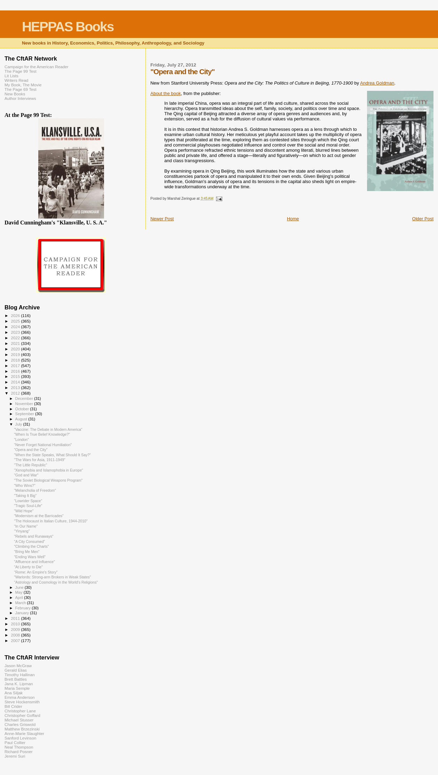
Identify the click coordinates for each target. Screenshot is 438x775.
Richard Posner (19, 751)
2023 (16, 332)
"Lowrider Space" (28, 501)
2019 (16, 354)
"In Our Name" (26, 526)
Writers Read (16, 80)
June (20, 587)
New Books (15, 94)
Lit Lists (11, 75)
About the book (165, 93)
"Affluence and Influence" (34, 562)
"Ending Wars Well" (30, 557)
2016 (16, 371)
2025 (16, 321)
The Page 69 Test (21, 89)
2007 (16, 640)
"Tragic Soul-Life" (28, 506)
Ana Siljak (14, 692)
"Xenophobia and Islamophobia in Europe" (48, 470)
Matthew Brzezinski (22, 729)
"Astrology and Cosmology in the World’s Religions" (56, 582)
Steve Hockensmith (22, 701)
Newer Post (162, 218)
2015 (16, 376)
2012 (16, 393)
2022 (16, 337)
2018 (16, 360)
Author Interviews (20, 98)
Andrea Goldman (377, 83)
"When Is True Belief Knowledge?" (42, 434)
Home (293, 218)
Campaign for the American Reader (37, 66)
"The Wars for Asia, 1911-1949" (39, 460)
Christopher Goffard (22, 715)
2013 (16, 387)
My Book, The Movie (23, 84)
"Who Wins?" (24, 485)
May (19, 592)
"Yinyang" (22, 531)
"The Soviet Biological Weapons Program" (48, 480)
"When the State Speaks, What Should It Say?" (52, 455)
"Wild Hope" (23, 511)
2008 (16, 635)
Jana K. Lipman (19, 683)
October (22, 409)
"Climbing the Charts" (31, 546)
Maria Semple (17, 688)
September (25, 414)
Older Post (422, 218)
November (24, 404)
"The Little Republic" (30, 465)
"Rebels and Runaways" (33, 536)
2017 (16, 365)
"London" (21, 439)
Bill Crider (13, 706)
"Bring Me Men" (26, 551)
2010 (16, 624)
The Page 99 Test (21, 71)
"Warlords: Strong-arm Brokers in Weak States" (52, 577)
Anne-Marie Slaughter (24, 733)
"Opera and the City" (30, 450)
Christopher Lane (20, 711)
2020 (16, 349)
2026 (16, 315)
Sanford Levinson (20, 738)
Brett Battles (16, 679)
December (24, 398)
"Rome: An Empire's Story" (35, 572)
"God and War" (26, 475)
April (19, 597)
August (22, 419)
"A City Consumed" (29, 541)
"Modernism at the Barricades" (39, 516)
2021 (16, 343)
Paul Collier (15, 742)
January (22, 613)
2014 (16, 382)
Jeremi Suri (15, 756)
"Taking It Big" (25, 495)
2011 (16, 618)
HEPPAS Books (68, 26)
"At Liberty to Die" (28, 567)
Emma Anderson (20, 697)
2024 (16, 326)
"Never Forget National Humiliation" (43, 445)
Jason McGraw (18, 665)
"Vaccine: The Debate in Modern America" (48, 429)
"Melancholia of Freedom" (35, 490)
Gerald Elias (16, 670)
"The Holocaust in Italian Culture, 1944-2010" (51, 521)
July (19, 424)
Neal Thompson (19, 747)
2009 (16, 629)
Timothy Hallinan (20, 674)
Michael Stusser (19, 720)
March (21, 603)
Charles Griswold (20, 724)
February (23, 608)
